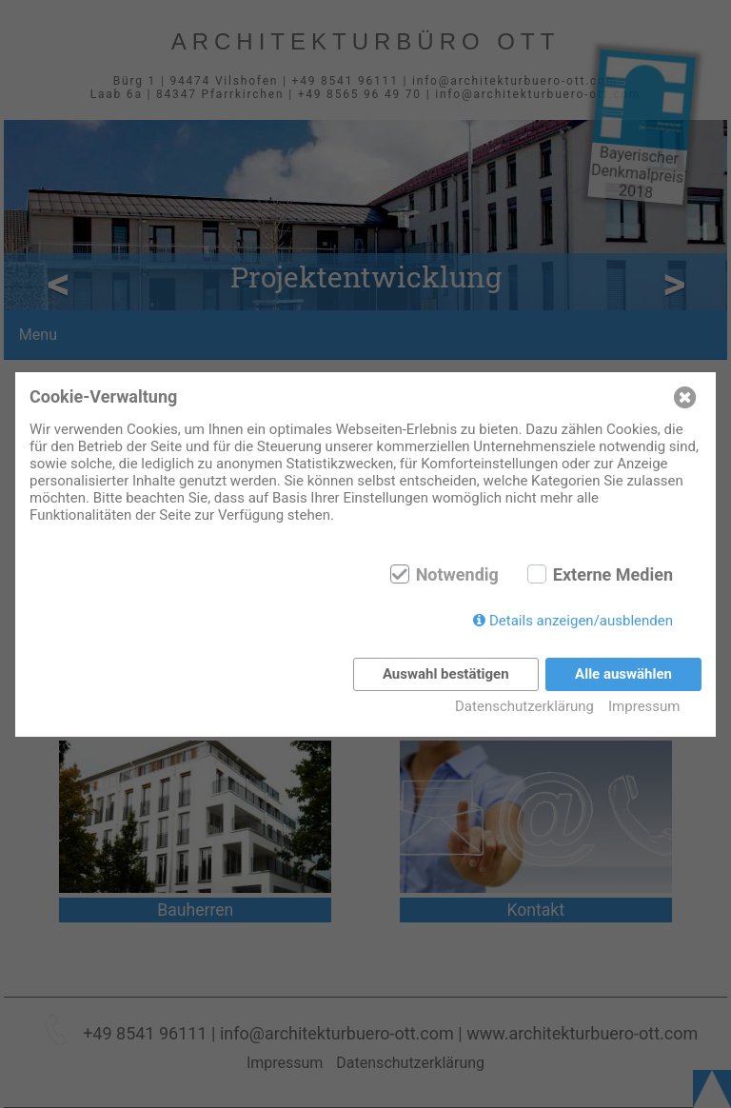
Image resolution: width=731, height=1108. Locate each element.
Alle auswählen (623, 674)
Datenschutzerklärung (524, 706)
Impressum (644, 706)
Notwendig (457, 575)
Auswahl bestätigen (446, 674)
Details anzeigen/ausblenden (581, 620)
